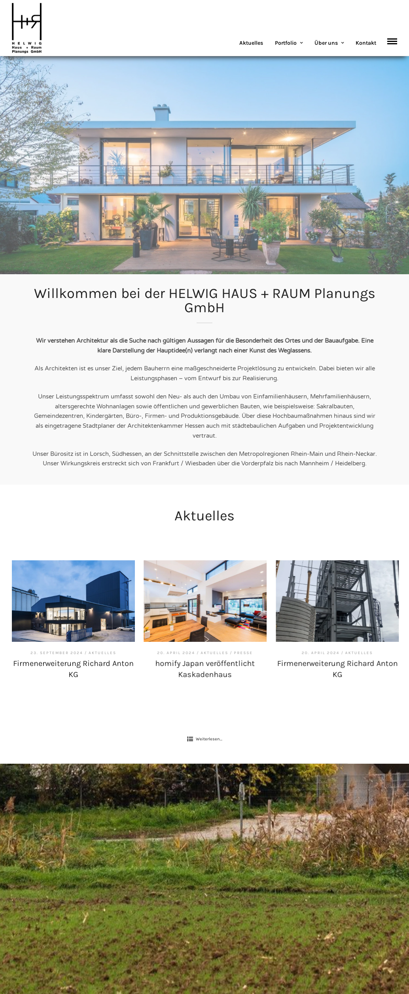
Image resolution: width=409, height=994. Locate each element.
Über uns (326, 43)
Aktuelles (251, 43)
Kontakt (366, 43)
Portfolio (286, 43)
